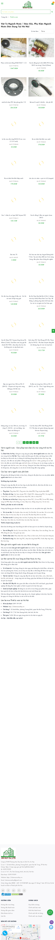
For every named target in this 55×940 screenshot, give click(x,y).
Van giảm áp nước (19, 533)
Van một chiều (22, 530)
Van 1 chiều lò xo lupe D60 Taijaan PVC (13, 215)
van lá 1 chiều (36, 461)
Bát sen (3, 515)
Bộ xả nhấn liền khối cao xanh (41, 139)
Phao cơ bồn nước (33, 536)
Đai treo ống (5, 541)
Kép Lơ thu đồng (15, 502)
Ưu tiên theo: (35, 31)
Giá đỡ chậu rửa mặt (22, 520)
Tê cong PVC (49, 494)
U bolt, (43, 538)
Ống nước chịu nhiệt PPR (27, 491)
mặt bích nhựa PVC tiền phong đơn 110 (14, 102)
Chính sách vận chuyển (35, 916)
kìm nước (16, 465)
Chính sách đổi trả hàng (35, 913)
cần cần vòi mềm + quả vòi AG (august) (41, 178)
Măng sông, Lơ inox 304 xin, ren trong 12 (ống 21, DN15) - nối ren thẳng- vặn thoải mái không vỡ (14, 428)
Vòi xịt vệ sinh (49, 512)
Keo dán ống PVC (19, 538)
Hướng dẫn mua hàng (7, 905)
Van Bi (16, 530)
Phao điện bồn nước (21, 536)
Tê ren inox (46, 502)
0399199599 (12, 874)
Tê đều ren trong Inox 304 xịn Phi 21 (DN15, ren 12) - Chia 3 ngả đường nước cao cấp (41, 386)
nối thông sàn (35, 463)
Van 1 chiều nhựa (33, 530)
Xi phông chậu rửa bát (20, 517)
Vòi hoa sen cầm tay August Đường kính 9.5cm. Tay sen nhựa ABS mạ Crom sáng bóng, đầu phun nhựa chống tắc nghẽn (41, 256)
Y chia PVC (4, 496)
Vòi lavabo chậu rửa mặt (20, 512)
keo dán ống (44, 458)
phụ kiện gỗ (9, 578)
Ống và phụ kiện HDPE (42, 491)
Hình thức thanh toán (34, 910)
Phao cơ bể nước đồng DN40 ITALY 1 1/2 (13, 63)
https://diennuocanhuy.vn (16, 606)
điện (40, 576)
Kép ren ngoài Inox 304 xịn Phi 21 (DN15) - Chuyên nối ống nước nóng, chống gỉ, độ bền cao (13, 386)
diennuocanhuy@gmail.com (13, 880)
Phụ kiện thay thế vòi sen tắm (37, 515)
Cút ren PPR (38, 499)
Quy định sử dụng (33, 905)
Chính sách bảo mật (34, 907)
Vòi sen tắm (40, 512)
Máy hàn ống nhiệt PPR (33, 538)
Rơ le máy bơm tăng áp (46, 536)
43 (34, 442)
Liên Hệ (3, 916)
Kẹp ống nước (49, 538)
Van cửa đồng (43, 530)
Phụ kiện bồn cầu (47, 517)
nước (44, 576)
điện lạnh (49, 576)
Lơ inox (22, 502)
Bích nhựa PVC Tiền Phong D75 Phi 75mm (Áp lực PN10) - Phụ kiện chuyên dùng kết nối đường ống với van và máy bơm (41, 342)
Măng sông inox (37, 502)
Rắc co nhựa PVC (37, 496)
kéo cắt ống (23, 465)
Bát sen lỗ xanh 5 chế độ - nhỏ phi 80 (41, 102)
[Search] (52, 11)
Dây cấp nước (34, 520)
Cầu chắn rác (12, 520)
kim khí (3, 578)
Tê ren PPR (45, 499)
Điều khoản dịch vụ (7, 913)
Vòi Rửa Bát (32, 512)
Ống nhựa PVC (14, 491)
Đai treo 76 (13, 254)
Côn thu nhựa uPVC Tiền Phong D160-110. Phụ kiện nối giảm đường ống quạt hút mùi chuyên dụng (41, 428)
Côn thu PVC (12, 496)
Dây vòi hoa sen (11, 515)
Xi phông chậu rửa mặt (35, 517)
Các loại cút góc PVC (20, 494)
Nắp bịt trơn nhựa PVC (24, 496)
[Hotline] (6, 934)
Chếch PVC (31, 494)
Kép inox (28, 502)
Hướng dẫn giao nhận (7, 910)
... (30, 442)
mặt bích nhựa (26, 463)
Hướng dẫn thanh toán (7, 907)
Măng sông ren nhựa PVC (26, 499)
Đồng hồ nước (8, 533)
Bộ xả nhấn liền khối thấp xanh (13, 178)
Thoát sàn (4, 520)
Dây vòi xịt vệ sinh (22, 515)
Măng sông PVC (40, 494)
